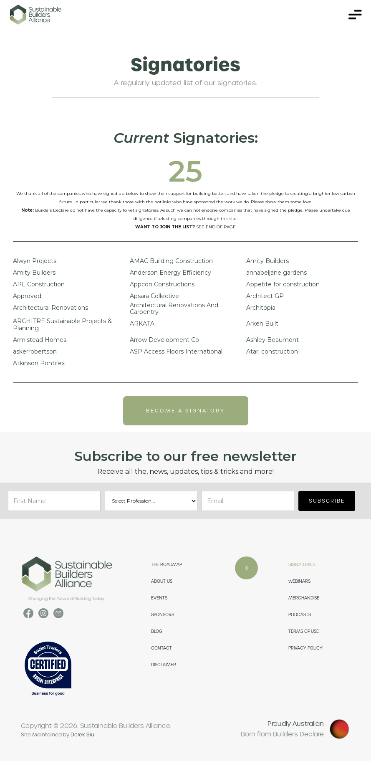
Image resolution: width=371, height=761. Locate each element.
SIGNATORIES (301, 564)
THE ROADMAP (166, 564)
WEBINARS (299, 581)
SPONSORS (162, 614)
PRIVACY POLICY (305, 648)
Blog (156, 631)
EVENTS (159, 598)
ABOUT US (161, 581)
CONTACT (161, 648)
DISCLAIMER (163, 664)
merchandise (303, 598)
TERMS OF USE (303, 631)
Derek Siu (82, 735)
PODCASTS (299, 614)
